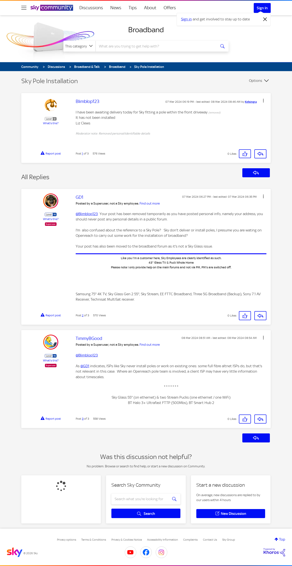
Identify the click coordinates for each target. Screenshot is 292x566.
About (150, 7)
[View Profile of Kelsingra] (251, 102)
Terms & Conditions (93, 539)
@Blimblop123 (87, 214)
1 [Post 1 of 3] (82, 153)
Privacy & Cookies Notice (126, 539)
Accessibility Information (162, 539)
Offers (170, 7)
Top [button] (282, 539)
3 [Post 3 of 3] (82, 418)
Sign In (262, 8)
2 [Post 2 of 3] (82, 315)
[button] (263, 101)
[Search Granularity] (79, 46)
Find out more (150, 203)
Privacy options (66, 539)
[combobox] (155, 46)
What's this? (50, 123)
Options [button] (255, 80)
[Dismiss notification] (265, 19)
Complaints (190, 539)
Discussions (91, 7)
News (115, 7)
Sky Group (228, 539)
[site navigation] (23, 7)
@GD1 (84, 366)
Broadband (146, 29)
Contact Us (210, 539)
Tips (133, 7)
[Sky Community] (52, 8)
